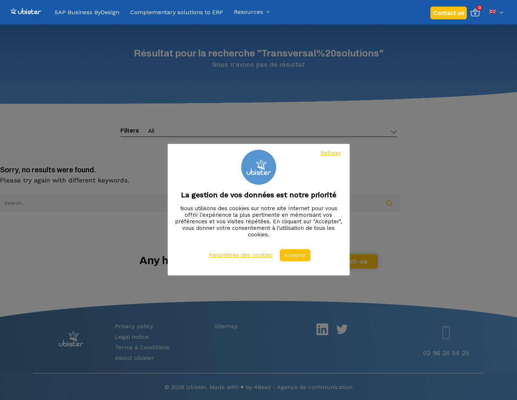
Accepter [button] (295, 255)
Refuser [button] (331, 153)
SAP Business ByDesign (87, 12)
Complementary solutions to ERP (176, 12)
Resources (252, 12)
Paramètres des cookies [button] (240, 255)
